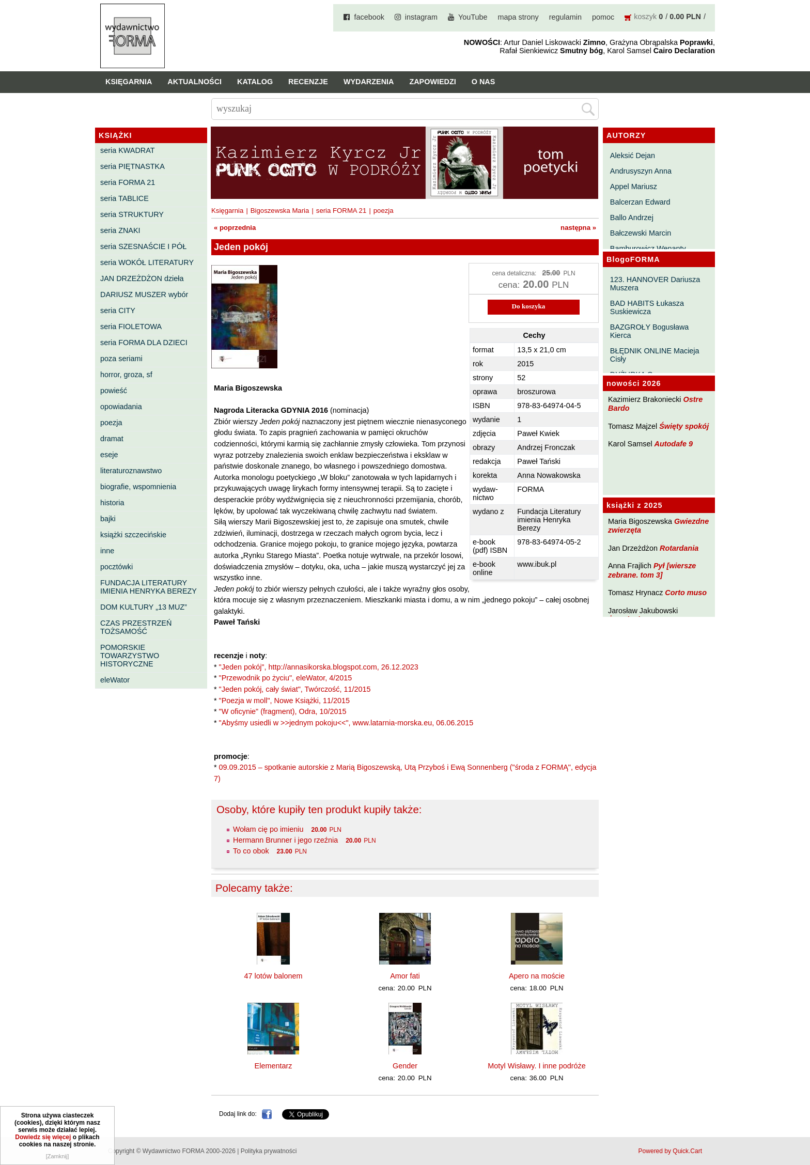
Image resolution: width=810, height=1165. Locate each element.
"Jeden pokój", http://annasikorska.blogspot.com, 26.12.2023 (318, 667)
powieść (113, 390)
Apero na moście (537, 976)
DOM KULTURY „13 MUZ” (143, 607)
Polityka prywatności (269, 1151)
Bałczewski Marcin (640, 233)
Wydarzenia (369, 81)
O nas (483, 81)
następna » (578, 227)
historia (112, 503)
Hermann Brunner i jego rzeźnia (285, 840)
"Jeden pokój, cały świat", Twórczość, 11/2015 (295, 689)
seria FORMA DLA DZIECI (144, 342)
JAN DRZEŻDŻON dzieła (142, 278)
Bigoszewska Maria (280, 210)
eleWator (115, 680)
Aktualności (194, 81)
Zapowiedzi (432, 81)
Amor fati (405, 976)
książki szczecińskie (133, 535)
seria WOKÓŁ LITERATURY (147, 262)
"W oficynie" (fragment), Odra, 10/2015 (283, 711)
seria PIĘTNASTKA (132, 166)
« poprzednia (235, 227)
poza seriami (121, 358)
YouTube (473, 17)
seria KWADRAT (127, 150)
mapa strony (518, 17)
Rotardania (679, 548)
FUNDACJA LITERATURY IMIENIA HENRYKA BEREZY (148, 587)
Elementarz (273, 1066)
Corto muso (686, 592)
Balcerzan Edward (640, 202)
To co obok (251, 851)
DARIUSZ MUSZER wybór (144, 294)
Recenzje (308, 81)
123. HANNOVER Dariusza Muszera (655, 283)
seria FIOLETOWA (131, 326)
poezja (111, 422)
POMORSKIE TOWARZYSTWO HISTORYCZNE (129, 655)
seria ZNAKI (120, 230)
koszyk (645, 16)
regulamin (565, 17)
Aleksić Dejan (632, 155)
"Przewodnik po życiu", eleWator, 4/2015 (285, 678)
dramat (111, 438)
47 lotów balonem (273, 976)
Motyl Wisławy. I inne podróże (536, 1066)
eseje (109, 455)
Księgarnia (128, 81)
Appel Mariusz (633, 186)
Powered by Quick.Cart (670, 1151)
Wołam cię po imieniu (268, 829)
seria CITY (117, 310)
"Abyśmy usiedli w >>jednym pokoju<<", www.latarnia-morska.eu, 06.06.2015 (346, 723)
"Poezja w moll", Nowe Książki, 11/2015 (284, 700)
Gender (405, 1066)
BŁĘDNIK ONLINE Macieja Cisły (654, 355)
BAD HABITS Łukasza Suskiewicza (647, 307)
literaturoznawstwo (131, 471)
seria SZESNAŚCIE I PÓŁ (143, 246)
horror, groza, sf (126, 374)
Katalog (255, 81)
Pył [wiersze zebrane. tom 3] (652, 570)
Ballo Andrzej (631, 217)
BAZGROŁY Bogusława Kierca (649, 331)
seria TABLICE (124, 198)
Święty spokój (684, 426)
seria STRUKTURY (132, 214)
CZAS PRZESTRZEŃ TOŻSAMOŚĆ (136, 627)
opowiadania (121, 406)
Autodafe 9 (674, 444)
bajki (108, 519)
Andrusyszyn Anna (641, 171)
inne (107, 551)
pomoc (603, 17)
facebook (369, 17)
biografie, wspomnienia (138, 487)
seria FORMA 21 (127, 182)
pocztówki (116, 567)
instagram (421, 17)
